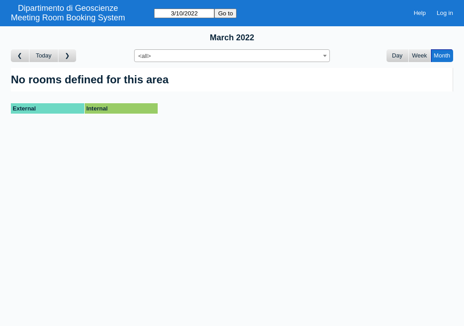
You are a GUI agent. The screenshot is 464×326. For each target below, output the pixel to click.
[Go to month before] (20, 55)
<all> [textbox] (144, 56)
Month (442, 55)
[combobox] (232, 55)
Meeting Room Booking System (68, 17)
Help (420, 13)
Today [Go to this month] (44, 55)
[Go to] (184, 13)
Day (397, 55)
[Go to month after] (67, 55)
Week (419, 55)
